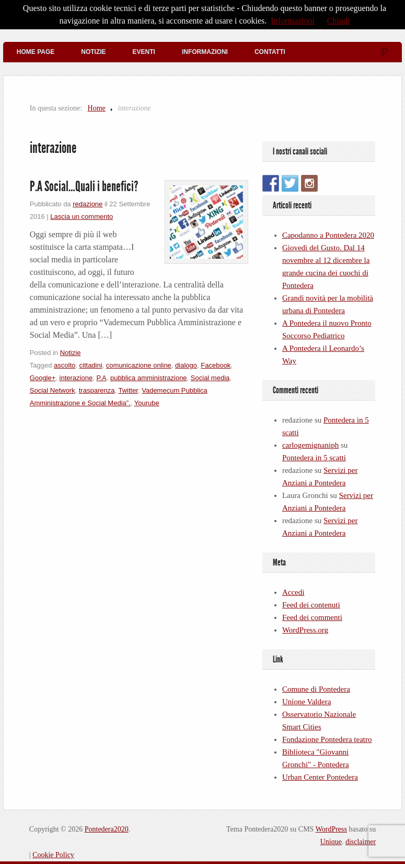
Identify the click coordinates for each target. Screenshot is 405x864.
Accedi (293, 592)
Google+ (43, 378)
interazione (76, 378)
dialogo (186, 365)
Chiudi (338, 20)
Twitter (128, 390)
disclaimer (360, 842)
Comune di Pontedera (316, 689)
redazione (87, 204)
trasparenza (97, 390)
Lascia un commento (81, 216)
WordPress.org (305, 630)
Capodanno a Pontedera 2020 (328, 235)
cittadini (90, 365)
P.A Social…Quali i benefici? (84, 186)
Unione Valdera (306, 701)
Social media (210, 378)
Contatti (269, 52)
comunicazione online (138, 365)
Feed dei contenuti (311, 605)
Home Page (35, 52)
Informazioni (205, 52)
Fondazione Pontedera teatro (327, 739)
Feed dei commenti (312, 617)
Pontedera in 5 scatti (314, 457)
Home (97, 108)
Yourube (146, 403)
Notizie (93, 52)
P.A (101, 378)
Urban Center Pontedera (320, 777)
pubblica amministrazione (148, 378)
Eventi (144, 52)
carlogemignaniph (310, 445)
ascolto (64, 365)
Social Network (52, 390)
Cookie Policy (53, 855)
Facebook (215, 365)
